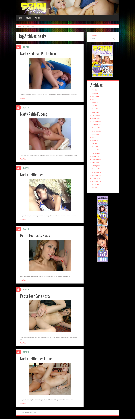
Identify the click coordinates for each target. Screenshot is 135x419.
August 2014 (95, 96)
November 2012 (96, 125)
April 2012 (95, 147)
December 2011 (96, 159)
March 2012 (95, 150)
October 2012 (96, 128)
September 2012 (96, 131)
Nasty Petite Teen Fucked (37, 359)
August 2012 (95, 134)
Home (20, 18)
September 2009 (96, 181)
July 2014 (94, 99)
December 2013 (96, 121)
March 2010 (95, 162)
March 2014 (95, 112)
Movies (28, 18)
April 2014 (95, 109)
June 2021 (95, 93)
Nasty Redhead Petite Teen (38, 53)
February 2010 (96, 166)
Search (94, 35)
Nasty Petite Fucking (33, 114)
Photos (37, 18)
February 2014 (96, 115)
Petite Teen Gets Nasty (35, 235)
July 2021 (94, 90)
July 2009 (94, 188)
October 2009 (96, 178)
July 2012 (94, 137)
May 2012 (95, 144)
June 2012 (95, 140)
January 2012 (96, 156)
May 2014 (95, 106)
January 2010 (96, 169)
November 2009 (96, 175)
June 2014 (95, 103)
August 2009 (95, 185)
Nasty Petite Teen (32, 175)
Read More (23, 98)
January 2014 (96, 118)
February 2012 (96, 153)
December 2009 (96, 172)
